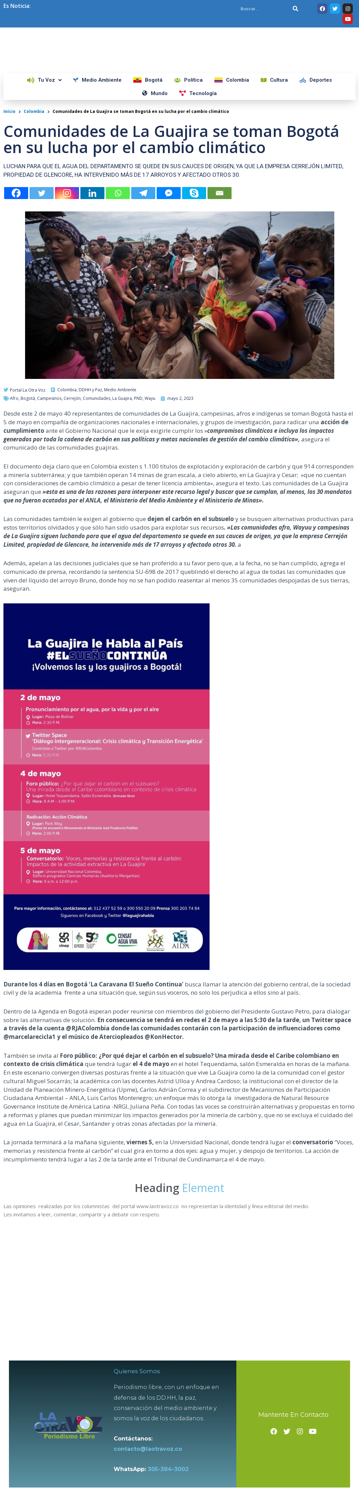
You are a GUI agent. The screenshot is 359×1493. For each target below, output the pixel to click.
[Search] (295, 8)
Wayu (150, 517)
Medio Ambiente (120, 508)
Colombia (34, 230)
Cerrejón (72, 517)
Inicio (9, 230)
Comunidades (96, 517)
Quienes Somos (141, 1378)
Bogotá (28, 517)
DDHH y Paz (90, 508)
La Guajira (122, 517)
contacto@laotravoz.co (153, 1456)
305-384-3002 (171, 1476)
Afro (14, 517)
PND (138, 517)
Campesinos (49, 517)
